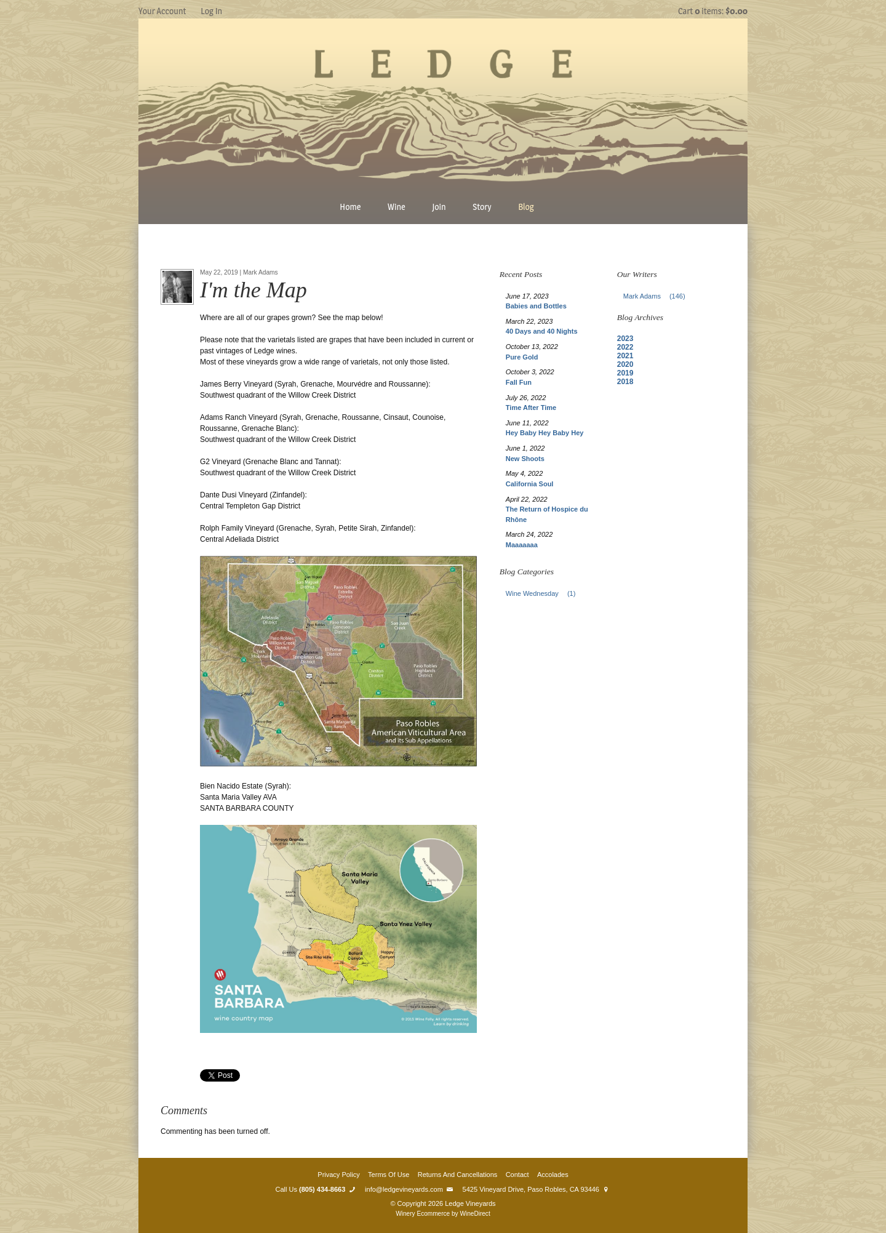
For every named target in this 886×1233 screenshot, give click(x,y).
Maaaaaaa (522, 544)
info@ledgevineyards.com (409, 1189)
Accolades (553, 1174)
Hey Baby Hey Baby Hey (545, 432)
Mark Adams (657, 296)
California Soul (530, 484)
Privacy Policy (338, 1174)
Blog (526, 206)
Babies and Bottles (536, 306)
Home (350, 206)
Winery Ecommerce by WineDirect (443, 1213)
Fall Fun (519, 382)
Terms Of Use (388, 1174)
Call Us (316, 1189)
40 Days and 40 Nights (542, 331)
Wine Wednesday (544, 593)
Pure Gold (522, 357)
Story (482, 206)
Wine (396, 206)
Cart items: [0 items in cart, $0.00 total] (713, 11)
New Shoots (525, 458)
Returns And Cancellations (458, 1174)
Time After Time (531, 407)
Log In (211, 11)
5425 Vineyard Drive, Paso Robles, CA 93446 (537, 1189)
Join (438, 206)
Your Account (162, 11)
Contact (517, 1174)
